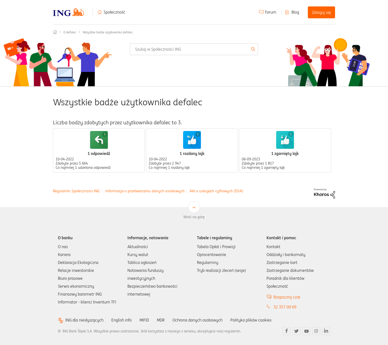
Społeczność (114, 12)
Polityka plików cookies (250, 320)
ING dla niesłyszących (84, 320)
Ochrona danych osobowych (197, 320)
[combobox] (194, 49)
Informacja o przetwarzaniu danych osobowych (145, 191)
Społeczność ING (55, 32)
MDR (161, 320)
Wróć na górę (194, 217)
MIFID (144, 320)
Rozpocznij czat (286, 297)
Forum (270, 12)
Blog (295, 12)
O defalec (69, 32)
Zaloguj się (321, 12)
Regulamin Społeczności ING (76, 191)
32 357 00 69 (284, 306)
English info (121, 320)
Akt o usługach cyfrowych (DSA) (216, 191)
